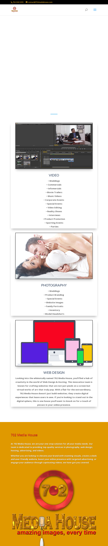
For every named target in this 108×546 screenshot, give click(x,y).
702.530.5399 (18, 2)
